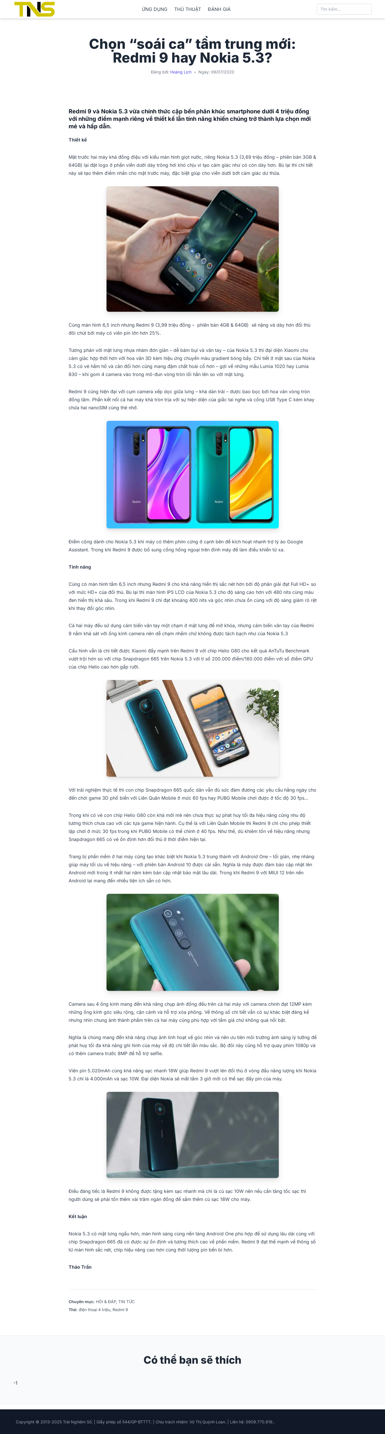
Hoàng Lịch (180, 71)
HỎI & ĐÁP (106, 1301)
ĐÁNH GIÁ (219, 9)
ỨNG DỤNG (154, 9)
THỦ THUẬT (187, 9)
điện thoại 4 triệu (94, 1309)
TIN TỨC (126, 1301)
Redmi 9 (120, 1309)
